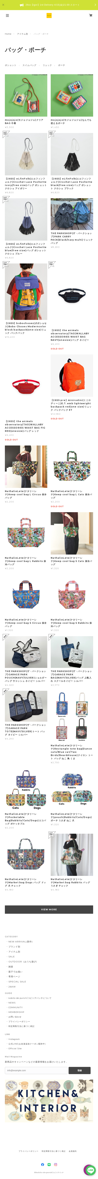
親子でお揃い (15, 971)
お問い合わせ (14, 1017)
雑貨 (10, 966)
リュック (47, 65)
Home (8, 34)
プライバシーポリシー (19, 1021)
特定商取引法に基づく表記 (21, 1026)
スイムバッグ (29, 65)
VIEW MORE (49, 909)
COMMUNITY (15, 1007)
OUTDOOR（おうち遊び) (22, 961)
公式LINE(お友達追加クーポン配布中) (27, 1044)
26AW (12, 986)
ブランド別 (14, 946)
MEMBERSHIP (16, 1012)
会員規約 (73, 1151)
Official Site (14, 1048)
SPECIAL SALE (17, 981)
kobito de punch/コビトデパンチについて (30, 998)
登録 (79, 1070)
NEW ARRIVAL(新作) (20, 941)
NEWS (12, 1002)
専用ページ (14, 976)
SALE (11, 956)
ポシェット (10, 65)
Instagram (14, 1039)
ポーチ (61, 65)
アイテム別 (22, 34)
